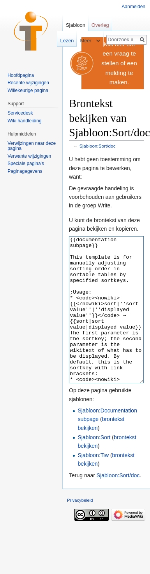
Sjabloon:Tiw (93, 484)
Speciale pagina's (25, 163)
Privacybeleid (80, 529)
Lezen (63, 40)
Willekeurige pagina (27, 90)
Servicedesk (20, 113)
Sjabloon (75, 25)
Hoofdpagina (20, 75)
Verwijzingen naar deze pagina (31, 146)
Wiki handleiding (24, 120)
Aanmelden (133, 6)
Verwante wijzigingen (29, 156)
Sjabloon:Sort (94, 466)
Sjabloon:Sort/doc (97, 145)
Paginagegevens (24, 171)
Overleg (100, 25)
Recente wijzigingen (28, 82)
